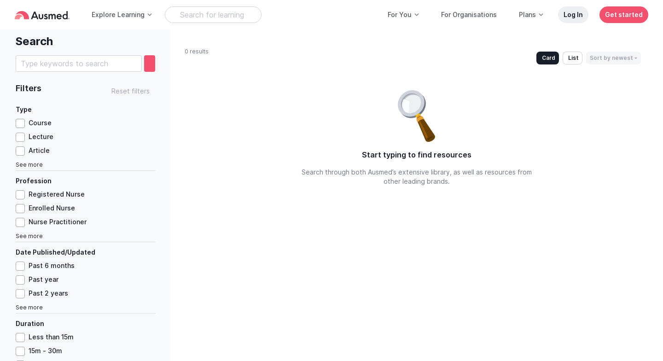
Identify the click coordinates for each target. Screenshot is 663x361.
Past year (43, 279)
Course (40, 123)
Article (39, 150)
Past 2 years (48, 293)
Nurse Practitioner (58, 222)
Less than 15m (51, 337)
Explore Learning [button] (122, 14)
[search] (149, 63)
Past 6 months (52, 265)
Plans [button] (531, 14)
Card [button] (548, 57)
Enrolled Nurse (52, 208)
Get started (624, 14)
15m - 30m (45, 351)
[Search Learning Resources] (213, 14)
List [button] (573, 57)
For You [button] (404, 14)
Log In (573, 14)
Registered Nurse (57, 194)
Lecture (41, 136)
